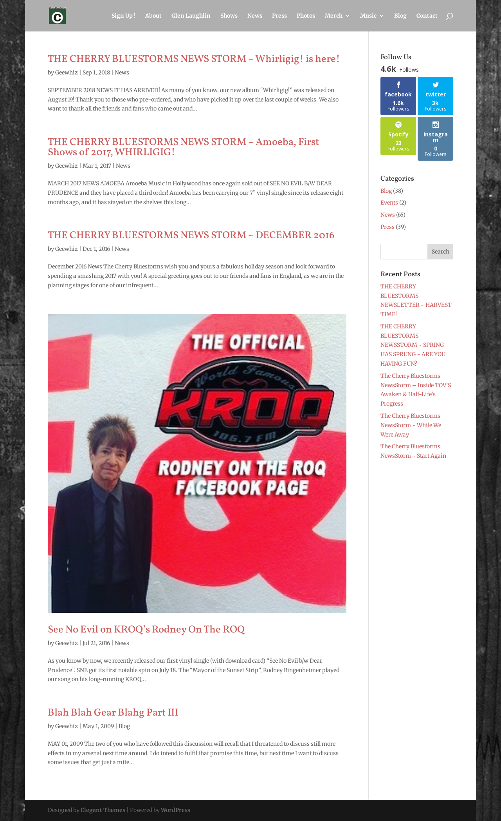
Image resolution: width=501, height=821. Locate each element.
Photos (306, 16)
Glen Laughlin (191, 16)
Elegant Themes (103, 810)
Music (368, 16)
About (153, 16)
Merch (333, 16)
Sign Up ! (123, 16)
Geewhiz (66, 72)
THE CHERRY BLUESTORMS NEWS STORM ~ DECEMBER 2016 (191, 235)
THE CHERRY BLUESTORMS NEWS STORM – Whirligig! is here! (194, 59)
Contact (427, 16)
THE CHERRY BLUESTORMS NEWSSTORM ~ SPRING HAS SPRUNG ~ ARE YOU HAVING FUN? (412, 345)
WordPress (175, 810)
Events (389, 202)
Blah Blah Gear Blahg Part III (113, 713)
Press (279, 16)
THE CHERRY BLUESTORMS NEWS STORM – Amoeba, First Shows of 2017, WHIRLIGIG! (183, 147)
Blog (400, 16)
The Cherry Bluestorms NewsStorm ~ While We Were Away (410, 425)
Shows (229, 16)
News (254, 16)
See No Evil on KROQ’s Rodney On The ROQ (146, 630)
